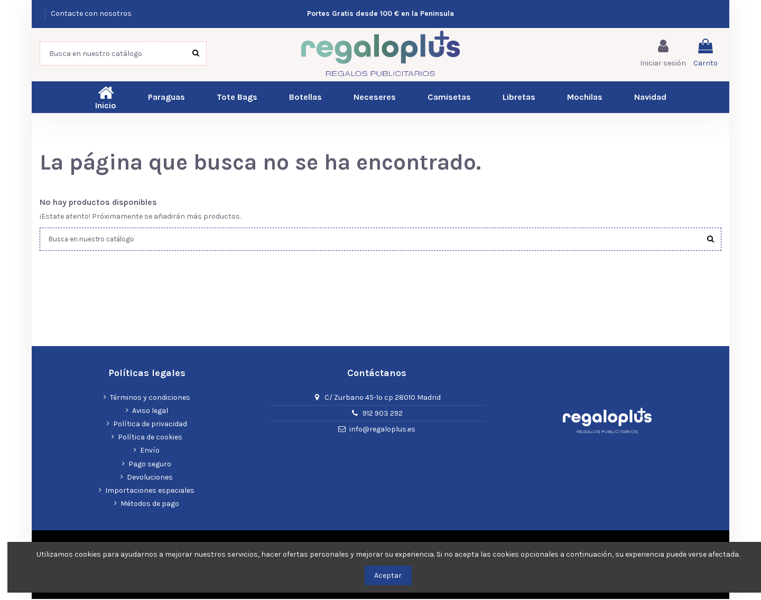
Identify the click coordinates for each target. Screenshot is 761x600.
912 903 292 (383, 414)
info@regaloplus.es (382, 430)
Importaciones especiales (149, 490)
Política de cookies (150, 438)
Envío (150, 451)
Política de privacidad (150, 424)
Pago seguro (149, 464)
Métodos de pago (149, 504)
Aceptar (388, 575)
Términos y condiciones (150, 397)
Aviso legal (150, 411)
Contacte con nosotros (91, 13)
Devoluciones (150, 477)
